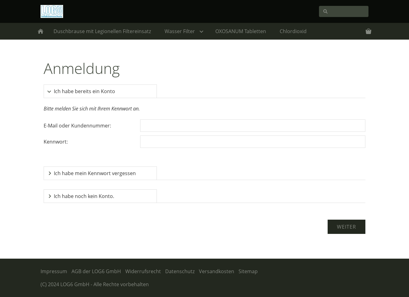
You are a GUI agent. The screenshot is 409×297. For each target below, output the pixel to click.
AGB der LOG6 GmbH (96, 271)
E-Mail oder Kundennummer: (77, 125)
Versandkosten (216, 271)
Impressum (54, 271)
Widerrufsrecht (143, 271)
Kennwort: (56, 141)
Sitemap (248, 271)
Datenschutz (180, 271)
